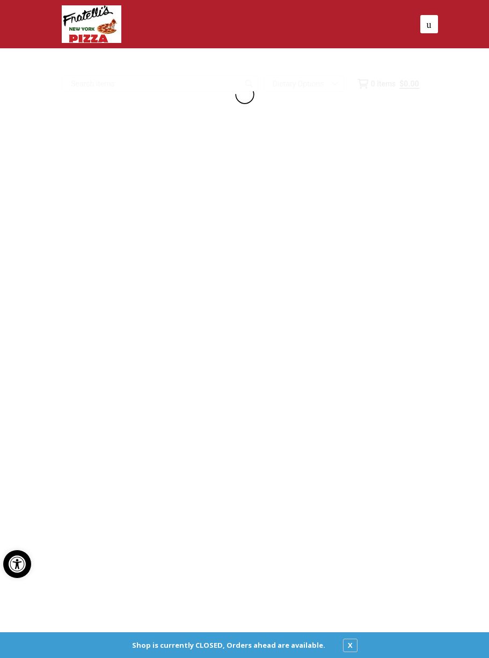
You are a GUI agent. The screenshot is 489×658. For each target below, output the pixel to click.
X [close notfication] (350, 645)
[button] (17, 564)
